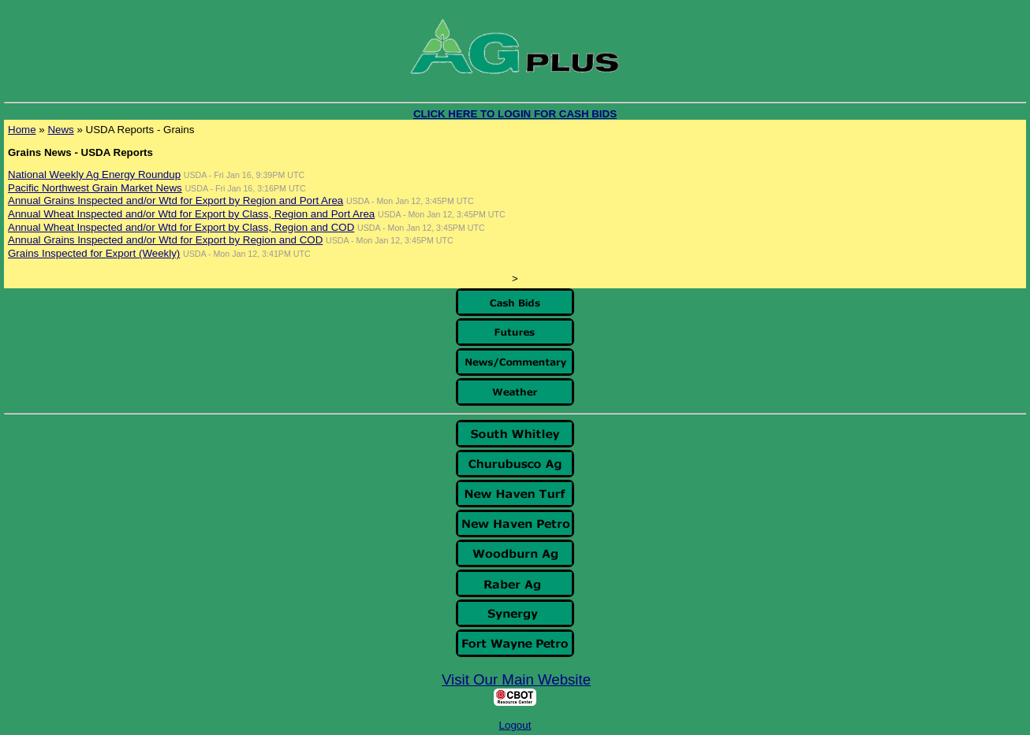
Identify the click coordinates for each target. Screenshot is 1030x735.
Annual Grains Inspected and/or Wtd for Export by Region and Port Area (175, 200)
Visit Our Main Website (516, 679)
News (60, 129)
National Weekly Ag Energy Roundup (94, 174)
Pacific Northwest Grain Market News (95, 188)
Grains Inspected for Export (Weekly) (94, 253)
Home (22, 129)
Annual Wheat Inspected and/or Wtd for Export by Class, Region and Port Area (191, 214)
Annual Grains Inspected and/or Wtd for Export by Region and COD (165, 240)
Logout (515, 725)
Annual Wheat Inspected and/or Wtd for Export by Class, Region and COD (181, 227)
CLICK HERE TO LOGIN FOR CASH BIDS (515, 114)
